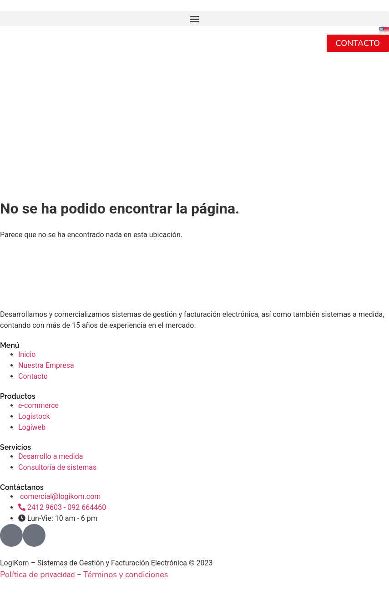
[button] (194, 18)
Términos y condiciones (125, 574)
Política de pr (24, 574)
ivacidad (61, 574)
